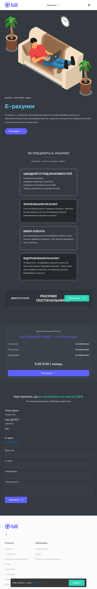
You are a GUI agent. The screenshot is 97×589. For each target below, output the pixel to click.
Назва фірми (11, 471)
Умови (38, 554)
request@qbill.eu (12, 442)
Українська (52, 5)
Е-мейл (8, 461)
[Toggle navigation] (89, 5)
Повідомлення (12, 482)
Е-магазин (10, 574)
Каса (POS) (10, 569)
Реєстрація (16, 131)
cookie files (37, 582)
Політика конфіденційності (48, 559)
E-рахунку (10, 554)
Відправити (16, 500)
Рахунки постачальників (16, 559)
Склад (8, 564)
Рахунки (9, 549)
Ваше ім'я (9, 450)
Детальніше (77, 298)
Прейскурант (41, 549)
